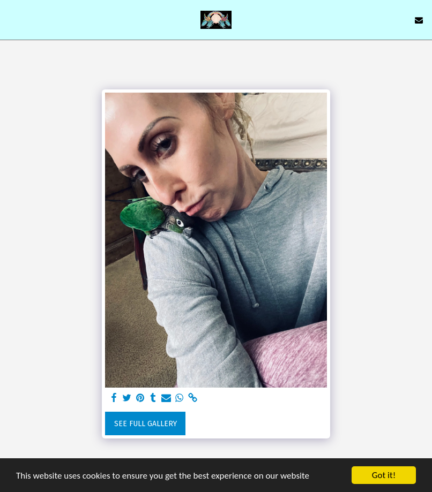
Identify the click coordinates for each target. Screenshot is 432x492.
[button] (12, 20)
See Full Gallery (145, 423)
